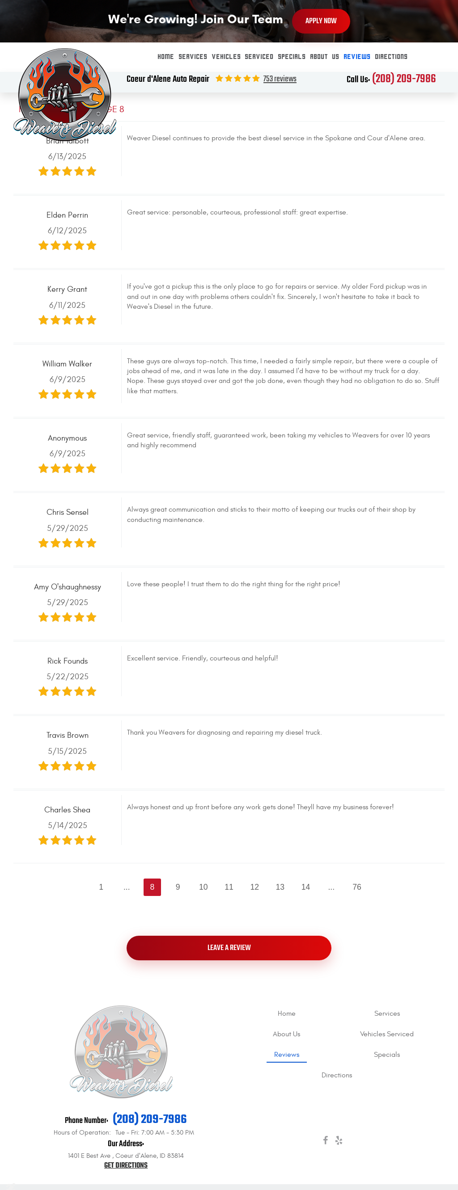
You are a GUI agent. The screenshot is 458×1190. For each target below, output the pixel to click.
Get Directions (126, 1166)
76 (356, 887)
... (126, 887)
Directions (391, 57)
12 (254, 887)
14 (305, 887)
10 (203, 887)
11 (229, 887)
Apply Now (321, 21)
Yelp (338, 1142)
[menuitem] (166, 57)
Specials (292, 57)
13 (280, 887)
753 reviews (280, 79)
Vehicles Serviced (243, 57)
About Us (324, 57)
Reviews (357, 57)
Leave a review (229, 948)
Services (193, 57)
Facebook (325, 1142)
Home (166, 57)
